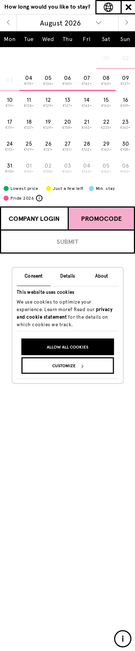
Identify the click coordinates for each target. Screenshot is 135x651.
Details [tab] (67, 276)
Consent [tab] (33, 276)
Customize (67, 366)
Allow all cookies (67, 347)
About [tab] (101, 276)
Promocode (101, 219)
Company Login (34, 219)
